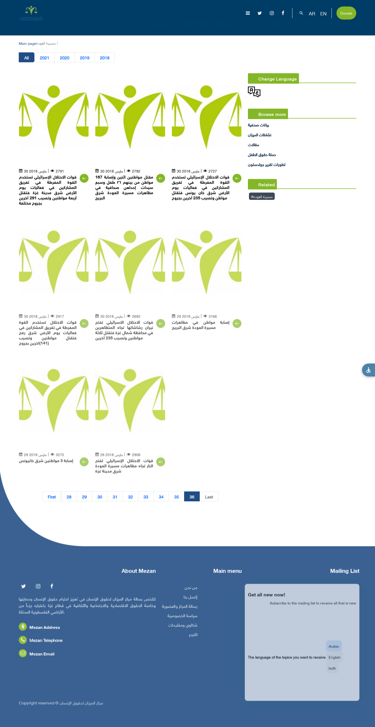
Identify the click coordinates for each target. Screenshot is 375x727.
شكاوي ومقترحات (182, 627)
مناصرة (280, 27)
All (26, 57)
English (335, 662)
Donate (346, 12)
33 (145, 496)
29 (84, 496)
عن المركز (165, 27)
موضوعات (225, 27)
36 (192, 496)
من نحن (191, 589)
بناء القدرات (309, 27)
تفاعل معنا (340, 27)
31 (115, 496)
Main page (27, 43)
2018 (104, 57)
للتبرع (193, 636)
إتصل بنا (190, 598)
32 (130, 496)
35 (176, 496)
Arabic (334, 651)
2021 (44, 57)
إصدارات (254, 27)
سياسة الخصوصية (182, 617)
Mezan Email (36, 656)
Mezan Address (39, 629)
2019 (84, 57)
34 (161, 496)
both (332, 673)
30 (99, 496)
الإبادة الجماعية (194, 27)
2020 (64, 57)
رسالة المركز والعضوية (179, 608)
